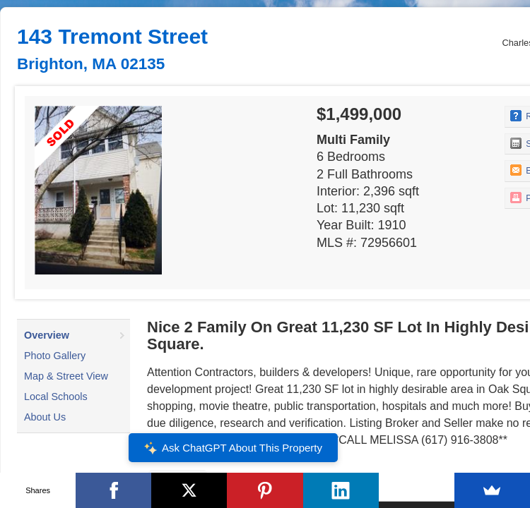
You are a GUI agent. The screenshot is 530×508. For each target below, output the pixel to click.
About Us (45, 417)
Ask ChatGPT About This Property (233, 448)
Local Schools (56, 396)
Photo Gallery (55, 355)
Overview (46, 335)
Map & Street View (66, 376)
